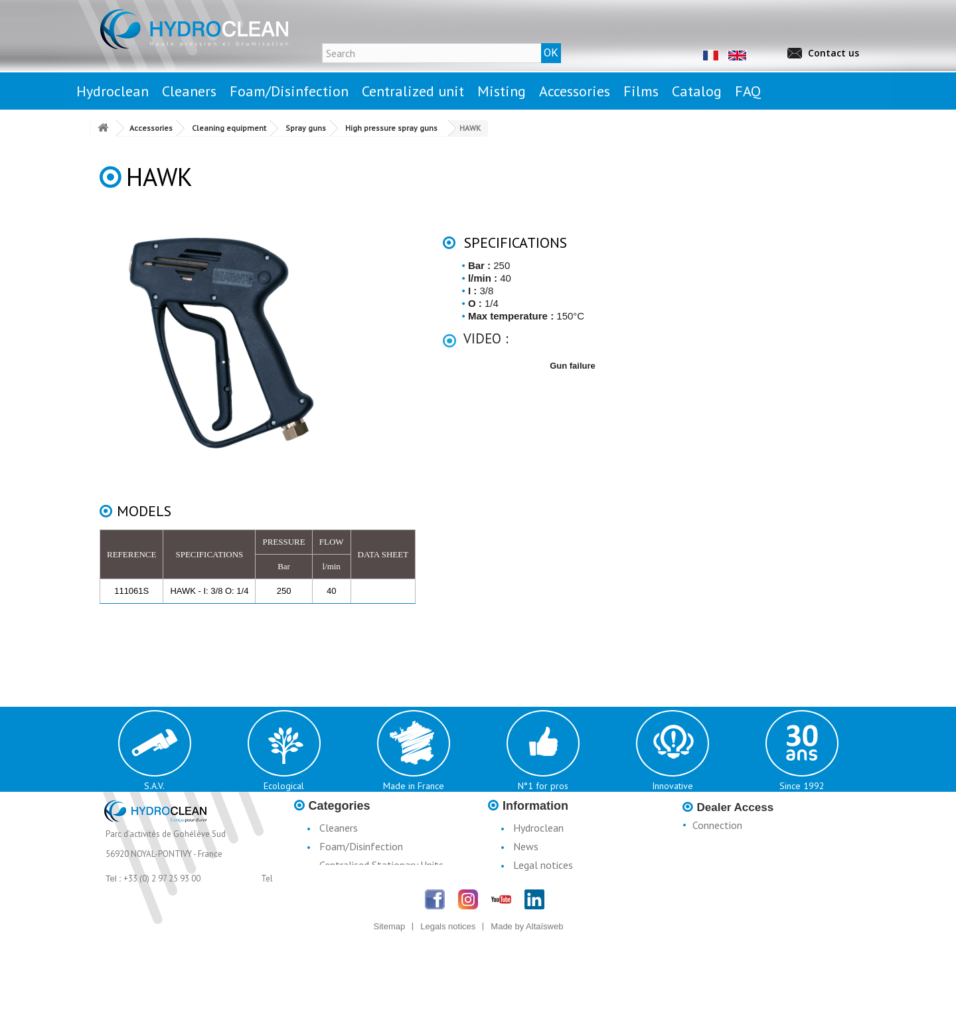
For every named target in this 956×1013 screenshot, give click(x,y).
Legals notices (447, 1001)
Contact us (833, 52)
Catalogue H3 (544, 920)
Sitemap (390, 1001)
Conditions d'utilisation (563, 883)
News (525, 846)
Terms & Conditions (557, 902)
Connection (717, 825)
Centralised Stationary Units (381, 865)
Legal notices (543, 865)
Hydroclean (538, 827)
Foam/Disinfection (361, 846)
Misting (335, 883)
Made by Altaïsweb (527, 1001)
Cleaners (338, 827)
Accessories (344, 902)
